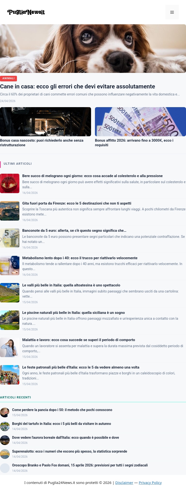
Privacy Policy (150, 482)
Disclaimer (124, 482)
